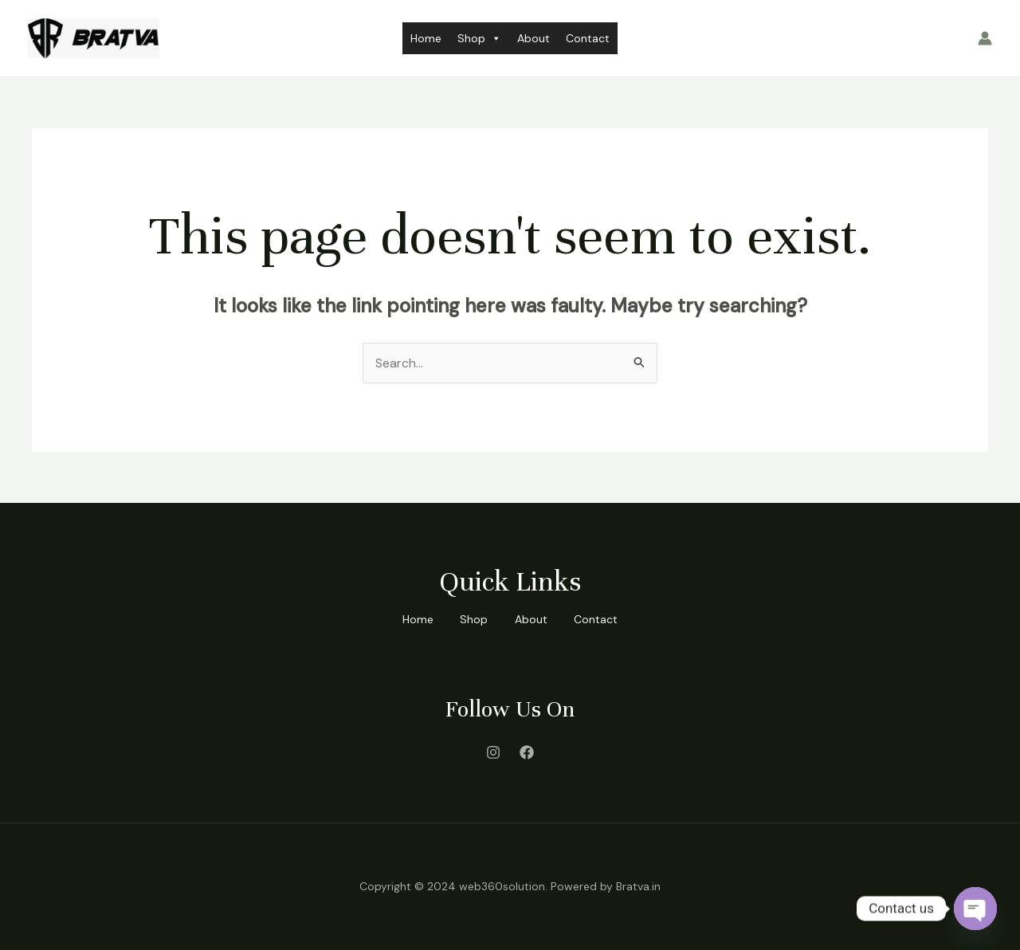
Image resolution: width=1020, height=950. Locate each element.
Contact (588, 38)
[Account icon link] (985, 38)
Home (425, 38)
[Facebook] (527, 752)
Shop (479, 38)
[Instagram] (493, 752)
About (533, 38)
